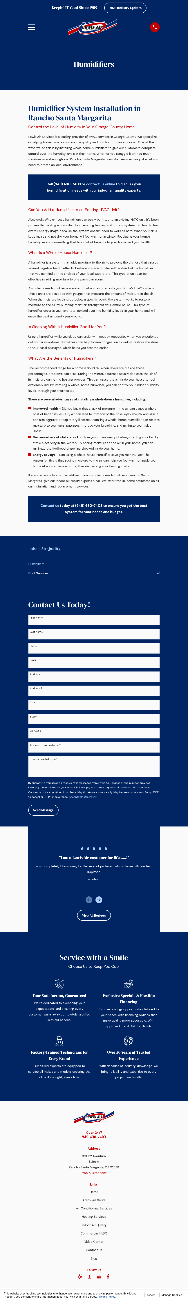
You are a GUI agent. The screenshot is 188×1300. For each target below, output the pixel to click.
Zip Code (35, 730)
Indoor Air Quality (94, 1225)
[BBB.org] (89, 1276)
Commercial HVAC (94, 1233)
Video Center (94, 1242)
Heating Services (94, 1217)
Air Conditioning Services (94, 1208)
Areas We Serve (94, 1200)
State (33, 716)
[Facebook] (108, 1276)
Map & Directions (94, 1173)
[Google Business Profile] (99, 1276)
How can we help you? (43, 759)
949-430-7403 (94, 1137)
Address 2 (36, 688)
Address (35, 674)
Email (33, 660)
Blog (94, 1258)
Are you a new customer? (45, 745)
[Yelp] (80, 1276)
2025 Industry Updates (125, 8)
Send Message (43, 810)
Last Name (36, 631)
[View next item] (98, 899)
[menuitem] (94, 564)
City (32, 702)
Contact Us (94, 1250)
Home (94, 1192)
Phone (33, 646)
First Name (36, 617)
